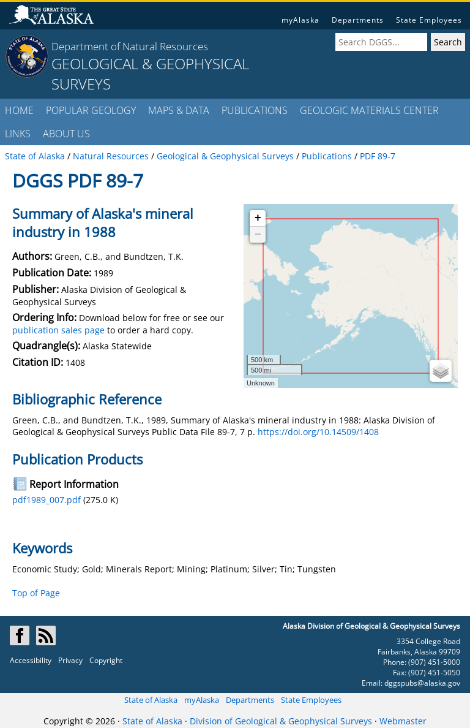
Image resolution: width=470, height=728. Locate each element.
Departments (358, 20)
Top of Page (36, 593)
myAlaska (300, 20)
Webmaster (403, 721)
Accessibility (30, 660)
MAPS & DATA (178, 110)
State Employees (429, 20)
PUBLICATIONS (255, 110)
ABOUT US (66, 133)
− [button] (258, 234)
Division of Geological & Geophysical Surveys (281, 721)
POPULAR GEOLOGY (91, 110)
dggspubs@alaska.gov (422, 683)
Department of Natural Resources (129, 46)
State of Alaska (150, 699)
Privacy (70, 660)
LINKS (18, 133)
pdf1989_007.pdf (46, 500)
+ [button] (258, 218)
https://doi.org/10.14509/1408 (318, 432)
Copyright (105, 660)
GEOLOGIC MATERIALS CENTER (369, 110)
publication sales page (58, 330)
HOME (19, 110)
